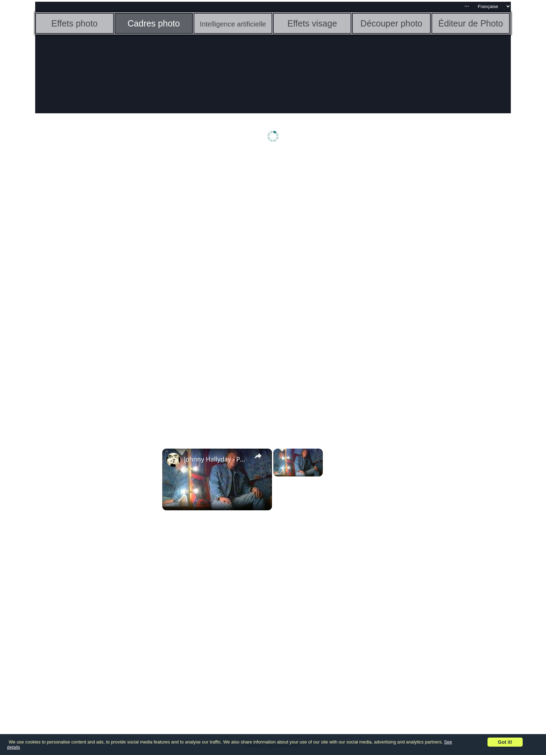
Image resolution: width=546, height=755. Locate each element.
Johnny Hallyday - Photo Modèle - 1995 (216, 459)
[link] (173, 460)
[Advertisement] (89, 263)
